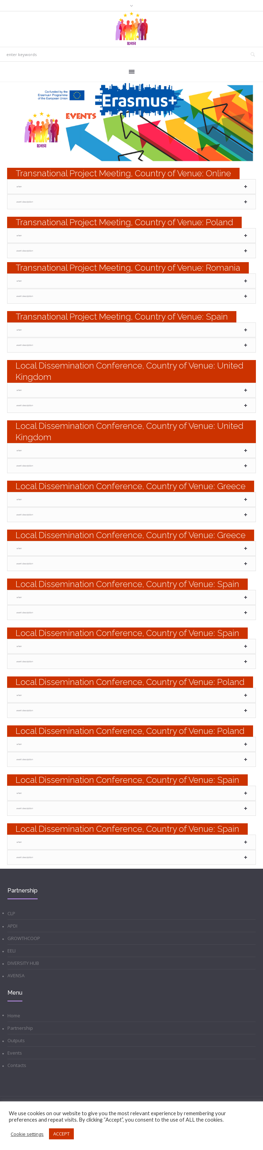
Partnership (20, 1028)
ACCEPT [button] (61, 1133)
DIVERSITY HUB (23, 963)
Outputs (16, 1040)
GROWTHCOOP (23, 938)
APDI (12, 926)
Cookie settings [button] (27, 1134)
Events (14, 1053)
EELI (11, 950)
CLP (11, 913)
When (18, 186)
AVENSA (15, 975)
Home (13, 1015)
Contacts (16, 1065)
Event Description (24, 201)
